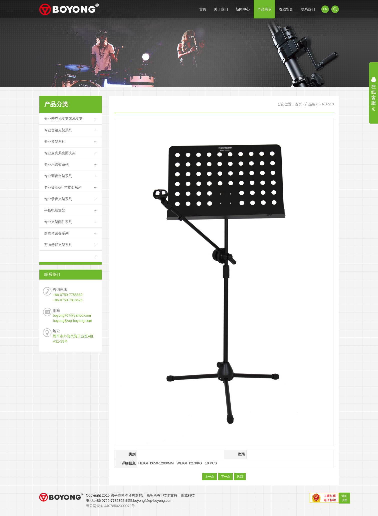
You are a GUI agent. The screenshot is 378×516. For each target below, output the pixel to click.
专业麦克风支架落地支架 (63, 119)
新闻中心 (243, 9)
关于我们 (221, 9)
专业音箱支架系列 (58, 130)
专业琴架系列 (54, 142)
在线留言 (286, 9)
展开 (373, 94)
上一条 (209, 476)
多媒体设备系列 (56, 233)
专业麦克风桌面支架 (60, 153)
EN (325, 9)
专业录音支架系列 (58, 199)
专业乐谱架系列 (56, 164)
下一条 (225, 476)
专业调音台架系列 (58, 176)
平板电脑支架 (54, 210)
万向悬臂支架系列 (58, 245)
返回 (240, 476)
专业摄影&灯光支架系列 (62, 187)
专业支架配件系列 (58, 222)
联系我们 (308, 9)
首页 (202, 9)
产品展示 (264, 9)
